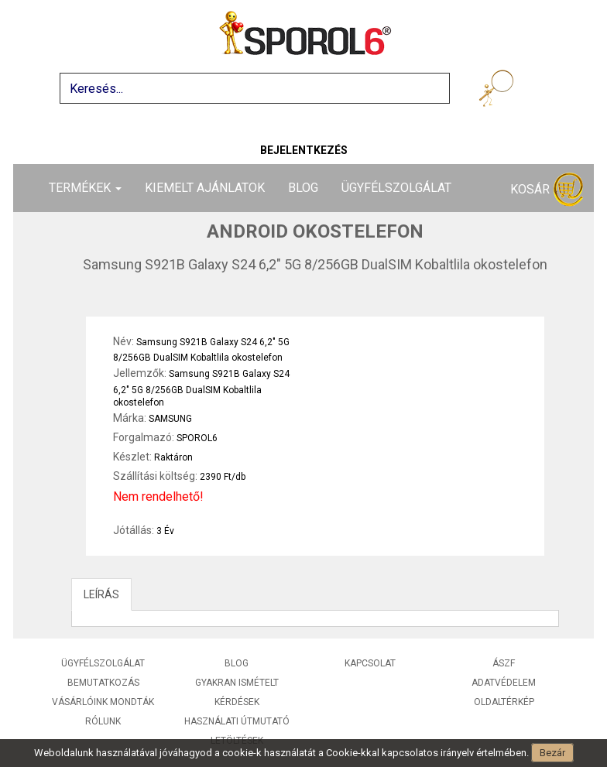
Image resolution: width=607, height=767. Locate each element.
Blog (303, 187)
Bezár (552, 752)
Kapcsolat (370, 663)
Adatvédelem (504, 682)
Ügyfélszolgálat (396, 187)
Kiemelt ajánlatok (205, 187)
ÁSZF (503, 663)
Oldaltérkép (504, 702)
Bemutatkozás (103, 682)
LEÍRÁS (101, 594)
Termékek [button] (85, 187)
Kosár (546, 190)
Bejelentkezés (304, 150)
